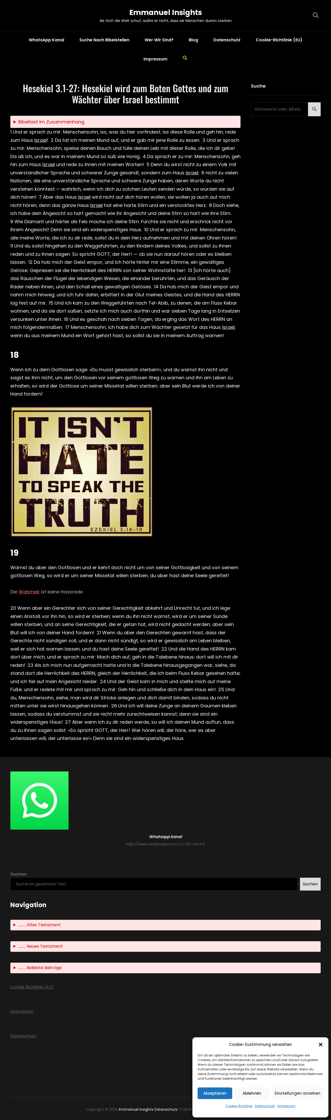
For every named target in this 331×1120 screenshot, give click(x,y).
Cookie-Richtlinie (238, 1106)
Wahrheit (29, 592)
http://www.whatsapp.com (151, 844)
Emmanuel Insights (165, 12)
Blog (193, 40)
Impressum (286, 1106)
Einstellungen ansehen (297, 1093)
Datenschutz (265, 1106)
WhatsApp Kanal (46, 40)
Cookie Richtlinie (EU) (32, 987)
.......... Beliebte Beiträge (40, 968)
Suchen (18, 874)
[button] (320, 1044)
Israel (40, 140)
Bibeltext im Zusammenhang (51, 122)
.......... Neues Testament (40, 946)
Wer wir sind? (159, 40)
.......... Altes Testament (39, 925)
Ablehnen (252, 1093)
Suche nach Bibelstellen (104, 40)
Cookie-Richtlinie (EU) (279, 40)
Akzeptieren (215, 1093)
